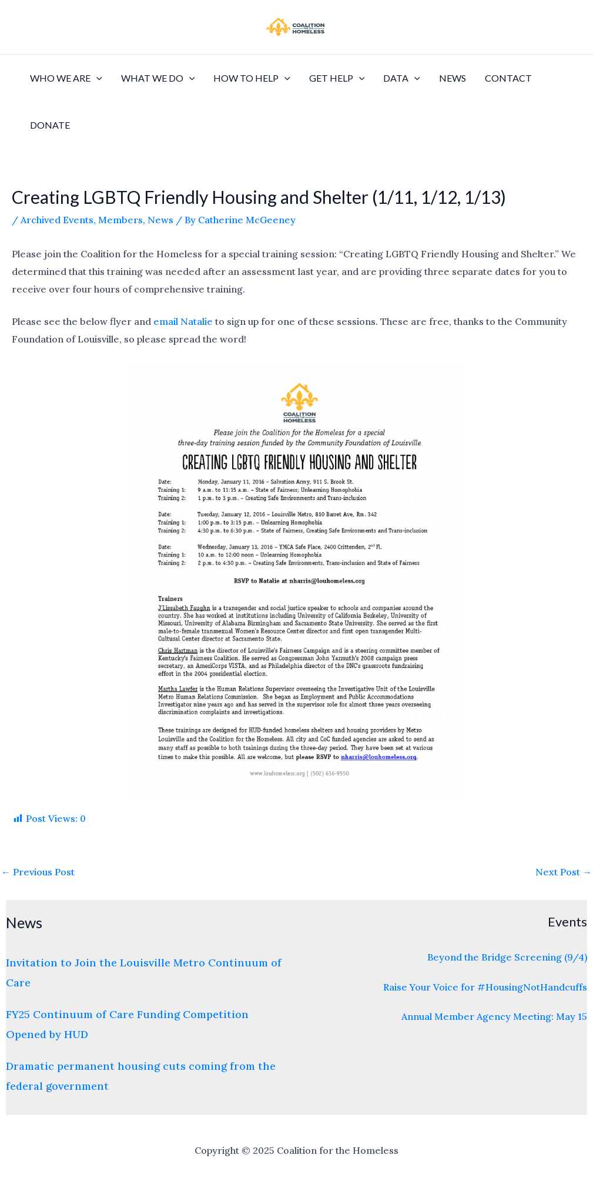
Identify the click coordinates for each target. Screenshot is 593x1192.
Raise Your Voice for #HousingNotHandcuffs (485, 987)
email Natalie (183, 321)
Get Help (337, 78)
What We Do (158, 78)
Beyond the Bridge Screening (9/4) (507, 957)
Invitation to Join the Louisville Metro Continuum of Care (144, 972)
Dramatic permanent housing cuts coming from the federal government (141, 1075)
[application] (96, 78)
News (452, 77)
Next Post (563, 872)
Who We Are (66, 78)
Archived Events (57, 220)
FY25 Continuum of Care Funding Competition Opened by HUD (127, 1024)
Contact (508, 77)
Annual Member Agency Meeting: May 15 (494, 1016)
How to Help (251, 78)
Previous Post (38, 872)
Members (120, 220)
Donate (50, 124)
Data (401, 78)
